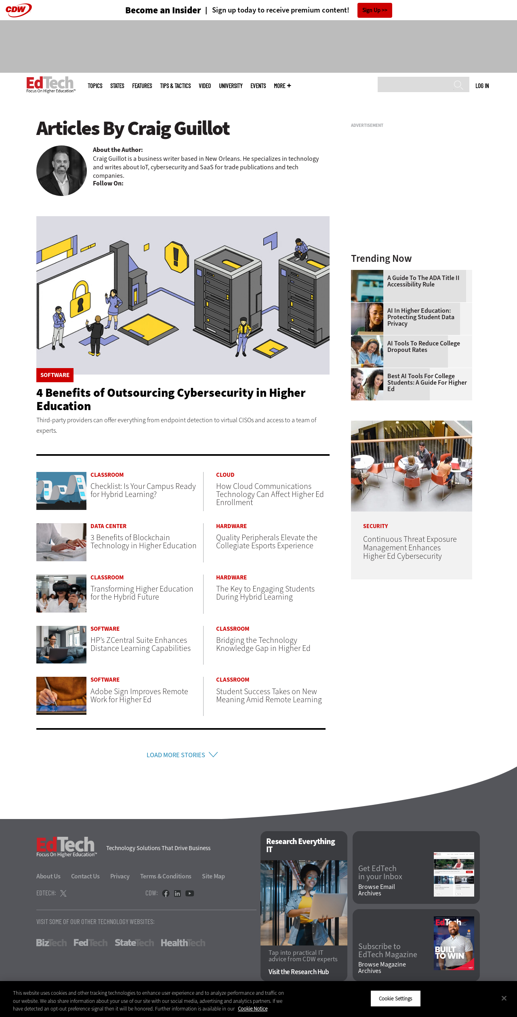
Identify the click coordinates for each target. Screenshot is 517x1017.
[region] (258, 999)
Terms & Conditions (166, 878)
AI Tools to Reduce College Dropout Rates (423, 346)
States (117, 86)
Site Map (213, 878)
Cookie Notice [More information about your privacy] (252, 1008)
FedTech (90, 944)
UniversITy (230, 86)
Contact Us (85, 878)
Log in (482, 85)
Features (142, 86)
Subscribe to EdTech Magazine (387, 953)
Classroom (107, 475)
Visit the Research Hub (299, 974)
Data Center (108, 526)
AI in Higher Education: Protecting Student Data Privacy (420, 317)
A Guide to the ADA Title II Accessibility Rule (423, 281)
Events (258, 86)
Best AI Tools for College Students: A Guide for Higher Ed (427, 382)
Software (54, 375)
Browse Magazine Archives (382, 970)
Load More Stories (175, 755)
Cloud (225, 475)
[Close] (504, 998)
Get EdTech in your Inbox (380, 875)
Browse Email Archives (376, 892)
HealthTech (183, 944)
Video (205, 86)
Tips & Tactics (175, 86)
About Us (48, 878)
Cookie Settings (395, 998)
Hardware (231, 526)
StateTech (134, 944)
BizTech (51, 944)
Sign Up (371, 10)
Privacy (120, 878)
